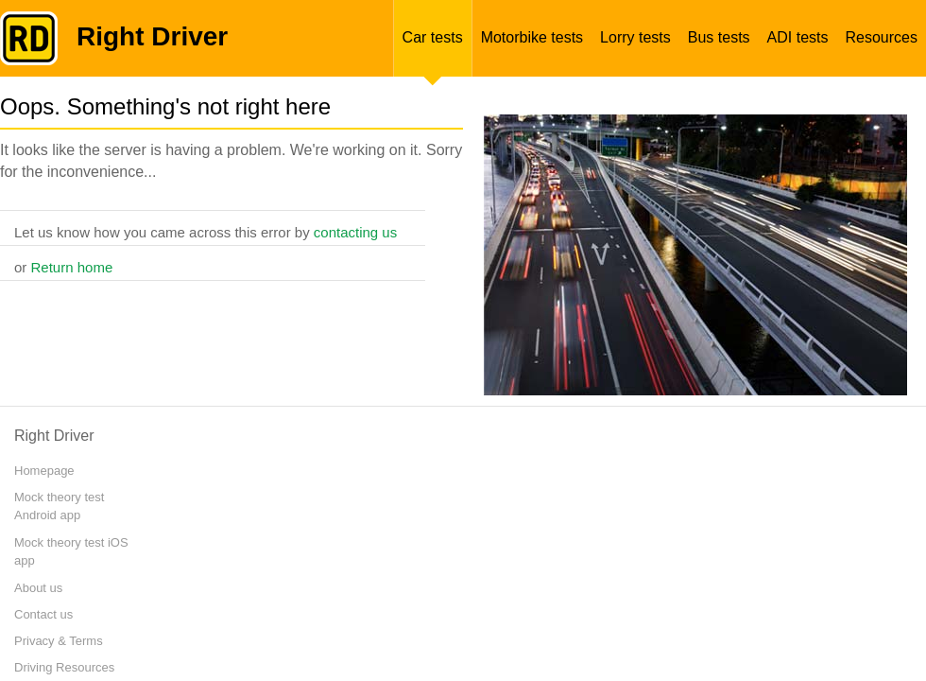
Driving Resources (64, 667)
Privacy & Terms (58, 641)
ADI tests (798, 37)
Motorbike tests (532, 37)
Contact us (43, 614)
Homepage (44, 470)
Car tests (433, 37)
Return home (72, 267)
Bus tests (719, 37)
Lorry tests (635, 37)
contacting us (355, 232)
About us (38, 588)
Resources (881, 37)
